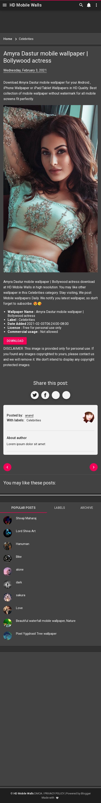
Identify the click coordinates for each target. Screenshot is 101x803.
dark (19, 582)
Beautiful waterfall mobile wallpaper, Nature (46, 621)
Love (19, 608)
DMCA (38, 793)
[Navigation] (4, 5)
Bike (19, 557)
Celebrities (36, 293)
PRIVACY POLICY (54, 793)
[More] (66, 395)
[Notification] (89, 5)
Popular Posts (23, 507)
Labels (59, 507)
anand (29, 415)
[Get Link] (56, 395)
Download (15, 341)
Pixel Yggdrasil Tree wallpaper (36, 634)
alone (20, 569)
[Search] (81, 5)
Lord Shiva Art (26, 531)
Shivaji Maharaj (26, 518)
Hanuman (22, 544)
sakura (20, 595)
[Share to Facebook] (45, 395)
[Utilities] (96, 5)
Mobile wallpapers (17, 298)
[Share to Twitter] (35, 395)
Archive (86, 507)
